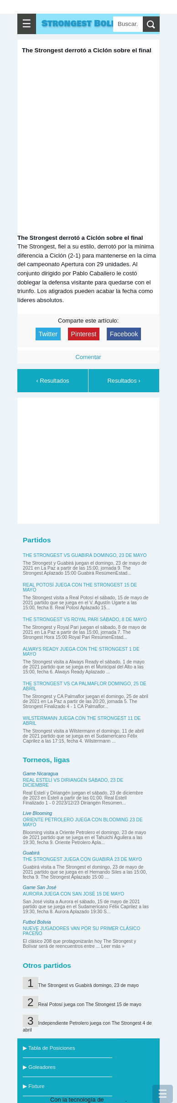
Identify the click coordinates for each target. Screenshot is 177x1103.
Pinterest (84, 334)
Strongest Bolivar (87, 23)
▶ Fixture (33, 1086)
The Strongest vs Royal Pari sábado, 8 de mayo (85, 619)
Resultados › (124, 380)
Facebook (124, 334)
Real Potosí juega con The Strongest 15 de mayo (89, 1004)
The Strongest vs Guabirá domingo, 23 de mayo (84, 555)
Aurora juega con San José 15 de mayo (73, 893)
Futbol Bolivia (37, 922)
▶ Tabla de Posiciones (49, 1048)
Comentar (88, 357)
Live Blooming (37, 813)
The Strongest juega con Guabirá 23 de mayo (82, 859)
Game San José (39, 887)
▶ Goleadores (39, 1067)
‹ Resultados (52, 380)
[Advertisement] (90, 459)
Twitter (48, 334)
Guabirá (31, 852)
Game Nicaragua (40, 773)
